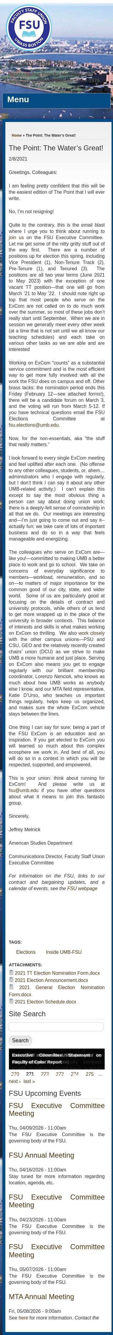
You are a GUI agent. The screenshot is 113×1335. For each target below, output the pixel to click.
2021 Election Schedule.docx (45, 1001)
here (23, 1317)
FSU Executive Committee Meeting (57, 1109)
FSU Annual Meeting (41, 1155)
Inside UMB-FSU (64, 952)
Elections (26, 952)
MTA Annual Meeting (41, 1297)
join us (16, 237)
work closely (92, 633)
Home (17, 135)
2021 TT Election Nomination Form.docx (57, 973)
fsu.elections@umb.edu (34, 425)
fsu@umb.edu (24, 790)
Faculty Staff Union (41, 63)
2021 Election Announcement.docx (51, 980)
